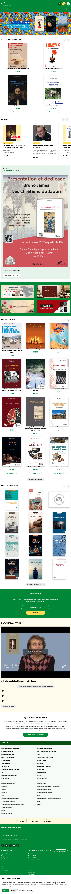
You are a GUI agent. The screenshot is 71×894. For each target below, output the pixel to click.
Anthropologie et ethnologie (7, 756)
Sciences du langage (41, 785)
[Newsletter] (59, 4)
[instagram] (2, 847)
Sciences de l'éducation (6, 815)
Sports (38, 797)
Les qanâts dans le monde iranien (59, 467)
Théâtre (38, 803)
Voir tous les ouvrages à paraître (35, 586)
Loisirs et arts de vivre (42, 774)
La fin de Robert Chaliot (35, 467)
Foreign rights (4, 872)
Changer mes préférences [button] (25, 890)
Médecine (39, 777)
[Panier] (68, 4)
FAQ (2, 857)
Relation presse (5, 863)
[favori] (26, 66)
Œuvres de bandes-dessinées (8, 785)
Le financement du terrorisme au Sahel (17, 69)
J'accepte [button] (5, 890)
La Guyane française (53, 105)
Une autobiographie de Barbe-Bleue (18, 105)
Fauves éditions (31, 863)
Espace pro (4, 867)
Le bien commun (32, 867)
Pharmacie (3, 791)
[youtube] (14, 847)
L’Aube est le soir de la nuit (59, 349)
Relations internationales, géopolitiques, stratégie (12, 806)
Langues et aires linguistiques (44, 768)
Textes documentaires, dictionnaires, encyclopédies (49, 800)
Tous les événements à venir (11, 276)
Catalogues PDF (5, 859)
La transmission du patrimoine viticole (35, 390)
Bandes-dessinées (5, 762)
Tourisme (39, 806)
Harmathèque (31, 855)
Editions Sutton (31, 869)
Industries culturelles (42, 762)
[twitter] (6, 847)
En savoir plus (8, 153)
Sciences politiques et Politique (44, 791)
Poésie (2, 797)
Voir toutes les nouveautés (35, 481)
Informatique (40, 765)
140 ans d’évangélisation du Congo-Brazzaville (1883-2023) (11, 390)
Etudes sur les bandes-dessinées (44, 750)
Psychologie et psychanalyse (8, 803)
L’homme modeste (59, 389)
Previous (63, 120)
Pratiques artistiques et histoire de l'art (10, 800)
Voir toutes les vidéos (8, 708)
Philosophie (4, 794)
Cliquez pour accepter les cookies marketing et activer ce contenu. (35, 653)
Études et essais (5, 780)
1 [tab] (61, 32)
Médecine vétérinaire (42, 780)
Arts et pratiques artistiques (7, 759)
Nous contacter (61, 853)
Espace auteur (4, 869)
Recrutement (4, 865)
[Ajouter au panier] (17, 75)
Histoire (38, 756)
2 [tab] (63, 32)
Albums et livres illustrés (7, 753)
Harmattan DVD (32, 857)
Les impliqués (31, 874)
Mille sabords (31, 872)
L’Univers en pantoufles (53, 69)
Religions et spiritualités (6, 809)
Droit (2, 774)
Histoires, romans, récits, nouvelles (45, 759)
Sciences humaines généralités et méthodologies (48, 788)
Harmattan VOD (32, 859)
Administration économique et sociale (10, 750)
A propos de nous (5, 855)
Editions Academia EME (34, 861)
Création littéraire (5, 768)
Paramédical (4, 788)
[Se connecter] (64, 4)
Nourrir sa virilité (12, 427)
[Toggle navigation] (68, 9)
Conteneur (12, 467)
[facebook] (17, 847)
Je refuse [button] (13, 890)
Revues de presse (5, 861)
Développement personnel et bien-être (10, 771)
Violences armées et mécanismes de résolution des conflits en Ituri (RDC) (12, 351)
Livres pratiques (40, 771)
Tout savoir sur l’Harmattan (35, 736)
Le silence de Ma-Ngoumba (35, 349)
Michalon (30, 865)
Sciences (3, 812)
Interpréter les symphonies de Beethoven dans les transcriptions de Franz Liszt (35, 429)
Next (67, 120)
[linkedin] (10, 847)
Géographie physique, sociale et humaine (46, 753)
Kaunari (59, 427)
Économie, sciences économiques (9, 777)
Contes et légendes (5, 765)
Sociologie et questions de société (45, 794)
